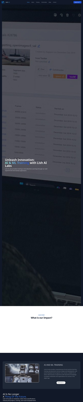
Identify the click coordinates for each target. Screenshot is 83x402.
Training (37, 2)
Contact (54, 2)
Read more (60, 382)
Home (28, 2)
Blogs (50, 2)
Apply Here (77, 2)
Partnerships (44, 2)
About (32, 2)
